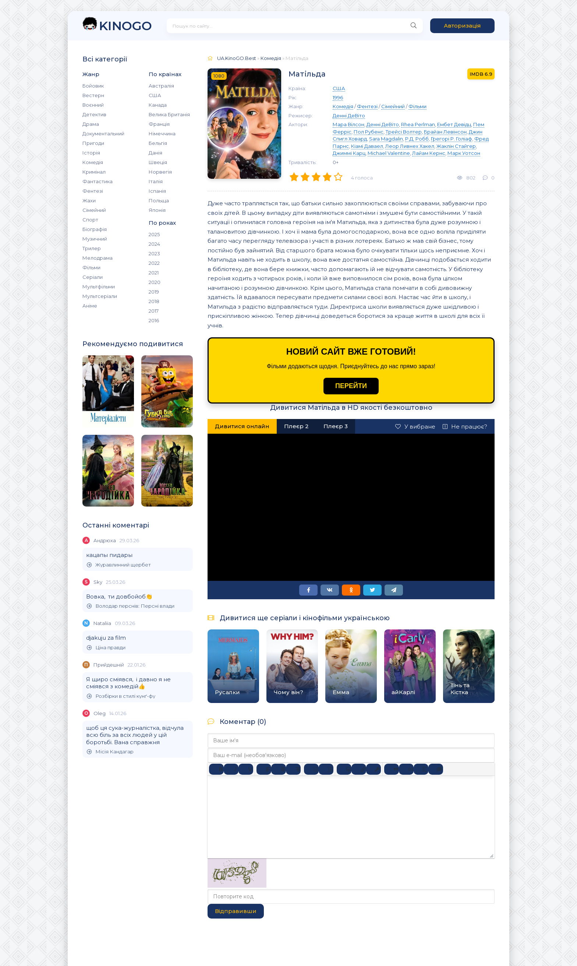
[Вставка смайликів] (344, 769)
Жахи (89, 200)
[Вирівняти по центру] (278, 769)
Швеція (158, 162)
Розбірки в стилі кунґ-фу (121, 696)
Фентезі (92, 191)
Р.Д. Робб (417, 139)
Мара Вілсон (348, 124)
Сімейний (94, 210)
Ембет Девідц (454, 124)
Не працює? (465, 426)
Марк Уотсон (463, 153)
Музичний (94, 239)
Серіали (92, 277)
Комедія (92, 162)
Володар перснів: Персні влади (130, 606)
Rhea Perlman (418, 124)
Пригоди (93, 143)
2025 (154, 234)
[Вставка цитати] (391, 769)
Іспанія (157, 191)
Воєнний (93, 105)
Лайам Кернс (428, 153)
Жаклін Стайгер (456, 146)
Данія (155, 153)
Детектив (94, 114)
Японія (157, 210)
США (155, 95)
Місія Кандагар (110, 751)
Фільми (91, 267)
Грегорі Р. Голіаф (451, 139)
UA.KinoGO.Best (236, 58)
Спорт (90, 220)
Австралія (161, 86)
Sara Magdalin (386, 139)
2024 (154, 244)
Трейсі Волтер (404, 132)
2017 (154, 311)
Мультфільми (98, 287)
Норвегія (160, 172)
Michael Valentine (389, 153)
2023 (154, 253)
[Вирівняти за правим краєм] (293, 769)
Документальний (103, 133)
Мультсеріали (99, 296)
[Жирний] (216, 769)
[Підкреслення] (245, 769)
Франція (159, 124)
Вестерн (93, 95)
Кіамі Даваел (367, 146)
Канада (158, 105)
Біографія (94, 229)
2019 (154, 292)
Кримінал (94, 172)
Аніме (89, 306)
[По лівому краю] (263, 769)
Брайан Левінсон (445, 132)
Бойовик (93, 86)
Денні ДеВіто (349, 115)
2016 (154, 320)
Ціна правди (106, 647)
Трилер (91, 248)
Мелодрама (97, 258)
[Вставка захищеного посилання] (373, 769)
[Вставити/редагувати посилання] (358, 769)
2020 (154, 282)
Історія (91, 153)
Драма (90, 124)
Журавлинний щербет (119, 564)
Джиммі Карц (349, 153)
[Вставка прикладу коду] (406, 769)
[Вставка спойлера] (421, 769)
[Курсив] (231, 769)
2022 (154, 263)
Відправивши (235, 911)
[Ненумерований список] (311, 769)
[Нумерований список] (326, 769)
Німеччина (162, 133)
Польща (159, 200)
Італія (156, 181)
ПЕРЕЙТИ (351, 386)
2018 (154, 301)
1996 (338, 97)
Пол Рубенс (368, 132)
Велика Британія (169, 114)
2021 (154, 273)
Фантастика (97, 181)
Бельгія (158, 143)
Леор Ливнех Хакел (409, 146)
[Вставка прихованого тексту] (435, 769)
